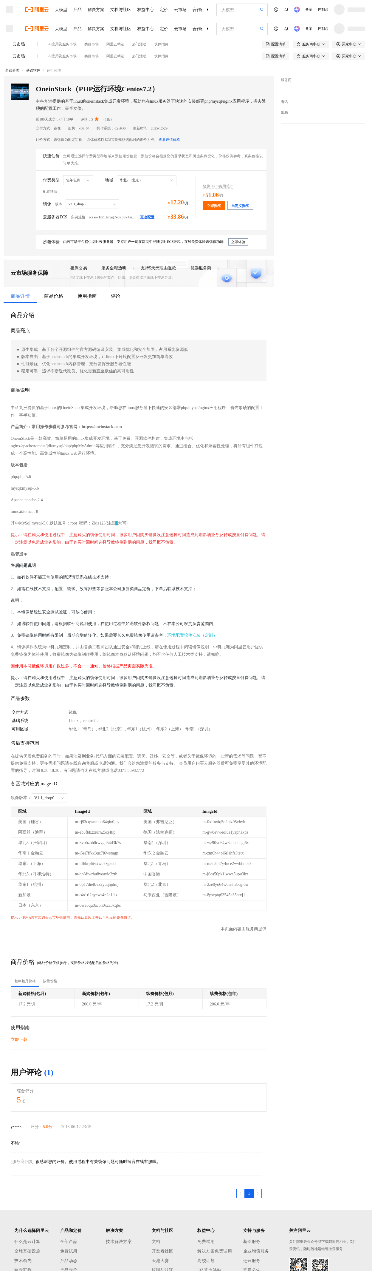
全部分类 (12, 70)
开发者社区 (162, 1251)
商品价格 (53, 296)
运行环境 (54, 70)
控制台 (323, 9)
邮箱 (284, 112)
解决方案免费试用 (214, 1251)
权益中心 (145, 9)
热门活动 (139, 44)
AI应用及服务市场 (62, 44)
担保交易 (78, 268)
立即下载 (19, 1039)
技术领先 (23, 1260)
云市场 (180, 9)
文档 (156, 1241)
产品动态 (69, 1260)
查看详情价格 (169, 140)
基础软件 (33, 70)
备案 (308, 9)
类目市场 (91, 44)
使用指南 (87, 296)
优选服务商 (200, 268)
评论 (115, 296)
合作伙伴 (201, 9)
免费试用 (69, 1251)
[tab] (25, 981)
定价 (164, 9)
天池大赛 (160, 1260)
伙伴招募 (161, 44)
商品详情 (20, 296)
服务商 (286, 80)
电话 (284, 102)
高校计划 (206, 1260)
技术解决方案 (119, 1241)
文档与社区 (120, 9)
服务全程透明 (113, 268)
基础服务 (252, 1241)
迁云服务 (252, 1260)
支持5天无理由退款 (158, 268)
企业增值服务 (256, 1251)
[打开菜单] (9, 9)
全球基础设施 (27, 1251)
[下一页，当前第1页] (257, 1193)
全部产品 (69, 1241)
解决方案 (96, 9)
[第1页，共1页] (249, 1193)
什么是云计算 (27, 1241)
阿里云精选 (115, 44)
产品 (77, 9)
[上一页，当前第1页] (240, 1193)
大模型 (61, 9)
